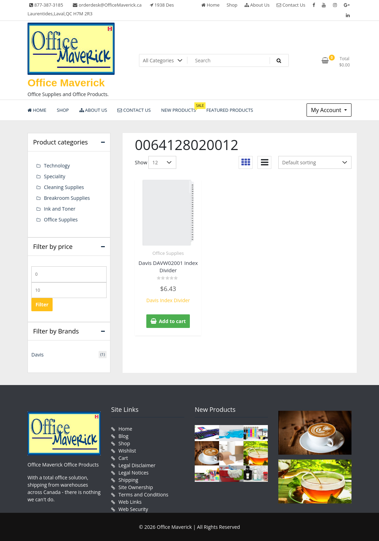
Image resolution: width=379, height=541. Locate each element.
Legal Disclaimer (136, 465)
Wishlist (127, 450)
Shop (232, 5)
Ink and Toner (59, 208)
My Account (327, 110)
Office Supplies (168, 253)
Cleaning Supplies (64, 187)
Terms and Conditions (143, 494)
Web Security (133, 509)
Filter (42, 304)
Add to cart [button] (172, 321)
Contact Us (291, 5)
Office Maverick (66, 82)
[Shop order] (314, 162)
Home (210, 5)
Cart (123, 458)
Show (141, 162)
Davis (37, 354)
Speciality (54, 176)
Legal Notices (133, 472)
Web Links (129, 502)
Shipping (128, 480)
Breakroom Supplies (67, 198)
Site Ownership (135, 487)
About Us (257, 5)
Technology (57, 165)
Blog (123, 436)
